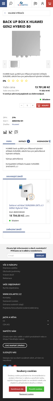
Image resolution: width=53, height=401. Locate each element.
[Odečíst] (22, 105)
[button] (48, 201)
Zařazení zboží (13, 229)
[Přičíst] (33, 105)
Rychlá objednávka (11, 288)
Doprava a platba (10, 268)
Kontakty (7, 297)
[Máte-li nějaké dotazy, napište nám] (16, 132)
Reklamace (7, 278)
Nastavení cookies (10, 301)
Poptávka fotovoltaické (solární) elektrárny (21, 308)
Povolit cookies (35, 389)
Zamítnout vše (17, 389)
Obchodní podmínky (11, 271)
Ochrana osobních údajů (13, 304)
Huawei (15, 124)
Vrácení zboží (8, 274)
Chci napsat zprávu (15, 345)
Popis (9, 141)
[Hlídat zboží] (11, 132)
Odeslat (40, 255)
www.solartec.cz (12, 294)
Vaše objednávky (11, 284)
